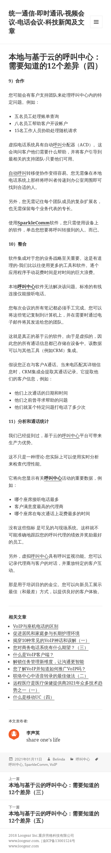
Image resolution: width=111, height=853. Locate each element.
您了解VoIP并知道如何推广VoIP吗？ (49, 669)
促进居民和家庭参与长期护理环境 (46, 633)
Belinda (59, 759)
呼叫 (57, 144)
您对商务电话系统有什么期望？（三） (51, 647)
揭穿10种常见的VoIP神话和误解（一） (51, 640)
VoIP (53, 764)
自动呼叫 (17, 173)
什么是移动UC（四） (33, 697)
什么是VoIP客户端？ (33, 654)
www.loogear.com (24, 846)
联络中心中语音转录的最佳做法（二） (51, 676)
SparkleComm (33, 223)
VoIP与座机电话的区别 (35, 626)
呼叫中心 (26, 286)
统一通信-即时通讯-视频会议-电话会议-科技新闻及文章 (46, 22)
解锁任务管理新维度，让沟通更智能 (48, 661)
